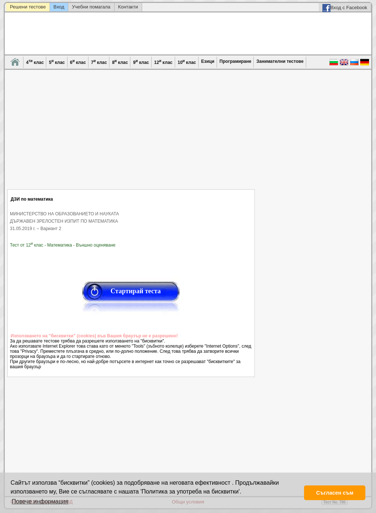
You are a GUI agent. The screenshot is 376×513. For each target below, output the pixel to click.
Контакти (128, 7)
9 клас (141, 62)
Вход (59, 7)
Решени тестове (28, 7)
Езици (207, 61)
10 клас (187, 62)
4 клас (35, 62)
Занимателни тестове (279, 61)
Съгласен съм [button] (334, 493)
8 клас (120, 62)
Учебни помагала (91, 7)
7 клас (99, 62)
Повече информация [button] (40, 501)
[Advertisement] (131, 134)
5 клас (57, 62)
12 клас (163, 62)
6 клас (78, 62)
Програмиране (235, 61)
